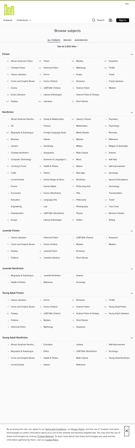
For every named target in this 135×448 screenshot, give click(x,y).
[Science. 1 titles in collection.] (84, 275)
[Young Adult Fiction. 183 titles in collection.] (116, 307)
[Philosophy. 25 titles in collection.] (84, 200)
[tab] (54, 40)
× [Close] (126, 431)
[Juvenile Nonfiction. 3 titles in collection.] (51, 275)
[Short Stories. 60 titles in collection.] (84, 101)
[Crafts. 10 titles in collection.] (18, 173)
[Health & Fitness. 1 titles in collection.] (18, 282)
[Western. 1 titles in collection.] (116, 244)
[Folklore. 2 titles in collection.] (18, 258)
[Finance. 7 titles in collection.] (51, 126)
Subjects (7, 20)
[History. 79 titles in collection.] (51, 173)
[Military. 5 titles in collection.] (84, 146)
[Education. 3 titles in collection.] (18, 200)
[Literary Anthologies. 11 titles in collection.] (51, 94)
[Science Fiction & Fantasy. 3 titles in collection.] (84, 94)
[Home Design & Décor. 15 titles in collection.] (51, 179)
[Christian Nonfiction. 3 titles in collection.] (18, 153)
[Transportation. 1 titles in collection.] (116, 193)
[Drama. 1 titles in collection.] (18, 186)
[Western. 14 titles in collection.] (116, 88)
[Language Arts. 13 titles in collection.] (51, 200)
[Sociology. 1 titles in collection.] (84, 282)
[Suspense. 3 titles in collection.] (116, 237)
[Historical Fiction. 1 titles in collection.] (51, 237)
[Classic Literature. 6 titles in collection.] (18, 237)
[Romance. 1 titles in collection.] (84, 251)
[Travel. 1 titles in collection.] (116, 74)
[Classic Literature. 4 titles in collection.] (18, 300)
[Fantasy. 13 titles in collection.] (18, 251)
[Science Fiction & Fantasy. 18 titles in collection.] (84, 313)
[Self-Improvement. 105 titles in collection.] (116, 166)
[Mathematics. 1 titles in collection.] (84, 126)
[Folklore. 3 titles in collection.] (18, 320)
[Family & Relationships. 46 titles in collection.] (51, 119)
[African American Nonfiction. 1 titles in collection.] (18, 119)
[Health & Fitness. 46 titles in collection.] (51, 166)
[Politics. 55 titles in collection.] (84, 220)
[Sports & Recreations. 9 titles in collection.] (116, 179)
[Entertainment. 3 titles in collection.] (18, 213)
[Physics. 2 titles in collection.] (84, 213)
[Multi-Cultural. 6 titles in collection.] (84, 153)
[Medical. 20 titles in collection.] (84, 139)
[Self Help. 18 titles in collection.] (116, 159)
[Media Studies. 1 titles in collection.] (84, 132)
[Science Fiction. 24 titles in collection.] (84, 307)
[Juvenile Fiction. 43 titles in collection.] (51, 251)
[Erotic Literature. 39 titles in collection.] (18, 94)
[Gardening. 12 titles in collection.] (51, 146)
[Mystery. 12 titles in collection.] (51, 320)
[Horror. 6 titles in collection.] (51, 300)
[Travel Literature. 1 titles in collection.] (116, 81)
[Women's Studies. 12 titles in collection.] (116, 213)
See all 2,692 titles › (67, 46)
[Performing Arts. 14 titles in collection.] (84, 186)
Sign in (122, 20)
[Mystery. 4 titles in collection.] (84, 244)
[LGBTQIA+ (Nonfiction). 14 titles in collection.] (51, 213)
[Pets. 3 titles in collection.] (84, 193)
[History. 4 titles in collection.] (51, 364)
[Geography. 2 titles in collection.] (51, 153)
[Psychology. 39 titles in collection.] (116, 126)
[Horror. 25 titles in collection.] (51, 74)
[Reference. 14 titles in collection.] (116, 139)
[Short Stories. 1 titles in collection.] (84, 258)
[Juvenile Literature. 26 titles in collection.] (51, 258)
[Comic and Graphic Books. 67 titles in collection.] (18, 81)
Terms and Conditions (55, 429)
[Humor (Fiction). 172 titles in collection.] (51, 81)
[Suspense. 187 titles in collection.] (116, 61)
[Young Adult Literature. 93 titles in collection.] (116, 313)
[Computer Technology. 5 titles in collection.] (18, 159)
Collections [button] (24, 20)
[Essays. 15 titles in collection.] (18, 220)
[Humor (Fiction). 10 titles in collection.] (51, 244)
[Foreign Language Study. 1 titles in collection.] (51, 132)
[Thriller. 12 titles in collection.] (116, 300)
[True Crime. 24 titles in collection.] (116, 206)
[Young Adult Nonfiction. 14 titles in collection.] (116, 358)
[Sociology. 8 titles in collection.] (116, 351)
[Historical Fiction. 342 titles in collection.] (51, 68)
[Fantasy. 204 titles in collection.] (18, 101)
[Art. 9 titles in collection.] (18, 126)
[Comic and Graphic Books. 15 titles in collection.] (18, 244)
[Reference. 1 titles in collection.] (84, 364)
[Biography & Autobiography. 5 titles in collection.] (18, 351)
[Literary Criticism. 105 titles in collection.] (84, 119)
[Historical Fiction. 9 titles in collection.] (18, 327)
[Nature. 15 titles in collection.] (84, 166)
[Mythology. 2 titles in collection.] (51, 327)
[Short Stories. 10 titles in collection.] (84, 320)
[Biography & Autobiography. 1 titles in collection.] (18, 275)
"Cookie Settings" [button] (45, 436)
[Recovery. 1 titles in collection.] (116, 132)
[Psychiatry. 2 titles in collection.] (116, 119)
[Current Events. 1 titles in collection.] (18, 179)
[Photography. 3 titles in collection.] (84, 206)
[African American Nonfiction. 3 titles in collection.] (18, 344)
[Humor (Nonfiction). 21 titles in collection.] (51, 193)
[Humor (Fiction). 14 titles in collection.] (51, 307)
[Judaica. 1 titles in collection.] (84, 344)
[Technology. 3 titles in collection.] (116, 186)
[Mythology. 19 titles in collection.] (84, 68)
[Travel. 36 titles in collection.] (116, 200)
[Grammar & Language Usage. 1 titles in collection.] (51, 159)
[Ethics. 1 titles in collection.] (51, 351)
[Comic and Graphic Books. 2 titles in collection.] (18, 358)
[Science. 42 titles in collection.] (116, 153)
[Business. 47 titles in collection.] (18, 139)
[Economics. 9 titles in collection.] (18, 193)
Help (127, 4)
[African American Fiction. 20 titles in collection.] (18, 61)
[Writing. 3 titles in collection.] (116, 220)
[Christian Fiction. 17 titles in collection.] (18, 68)
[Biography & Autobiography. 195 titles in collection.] (18, 132)
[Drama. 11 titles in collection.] (18, 88)
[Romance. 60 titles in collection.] (84, 300)
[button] (98, 21)
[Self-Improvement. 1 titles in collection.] (116, 344)
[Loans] (111, 21)
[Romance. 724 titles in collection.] (84, 81)
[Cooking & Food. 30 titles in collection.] (18, 166)
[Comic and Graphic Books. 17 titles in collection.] (18, 307)
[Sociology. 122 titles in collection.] (116, 173)
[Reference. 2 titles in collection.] (51, 282)
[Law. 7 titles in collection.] (51, 206)
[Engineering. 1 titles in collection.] (18, 206)
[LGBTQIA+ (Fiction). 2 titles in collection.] (84, 237)
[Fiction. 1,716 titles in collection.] (51, 61)
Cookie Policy (51, 439)
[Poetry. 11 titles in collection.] (84, 74)
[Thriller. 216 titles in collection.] (116, 68)
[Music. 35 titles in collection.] (84, 159)
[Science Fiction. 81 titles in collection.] (84, 88)
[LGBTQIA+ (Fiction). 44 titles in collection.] (51, 88)
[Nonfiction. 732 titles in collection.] (84, 179)
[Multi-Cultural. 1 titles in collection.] (84, 358)
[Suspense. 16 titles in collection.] (84, 327)
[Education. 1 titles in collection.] (51, 344)
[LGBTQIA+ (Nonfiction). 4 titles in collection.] (84, 351)
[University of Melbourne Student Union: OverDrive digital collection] (9, 9)
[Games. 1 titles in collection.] (51, 139)
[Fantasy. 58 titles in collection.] (18, 313)
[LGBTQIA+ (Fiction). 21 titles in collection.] (51, 313)
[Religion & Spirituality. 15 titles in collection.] (116, 146)
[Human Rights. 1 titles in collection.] (51, 186)
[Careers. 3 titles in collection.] (18, 146)
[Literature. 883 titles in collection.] (51, 101)
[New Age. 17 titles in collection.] (84, 173)
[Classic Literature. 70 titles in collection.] (18, 74)
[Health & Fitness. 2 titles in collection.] (51, 358)
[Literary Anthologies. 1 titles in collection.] (51, 220)
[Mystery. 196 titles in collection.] (84, 61)
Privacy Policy (77, 429)
